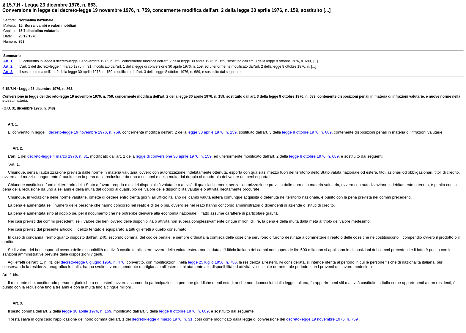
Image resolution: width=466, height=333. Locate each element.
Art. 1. (13, 124)
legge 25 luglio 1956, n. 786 (212, 262)
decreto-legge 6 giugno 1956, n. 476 (92, 262)
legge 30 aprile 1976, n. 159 (212, 132)
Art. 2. (15, 148)
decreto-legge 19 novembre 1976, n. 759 (84, 132)
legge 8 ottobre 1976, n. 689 (307, 132)
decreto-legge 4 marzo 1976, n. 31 (57, 156)
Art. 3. (15, 303)
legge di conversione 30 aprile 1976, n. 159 (174, 156)
